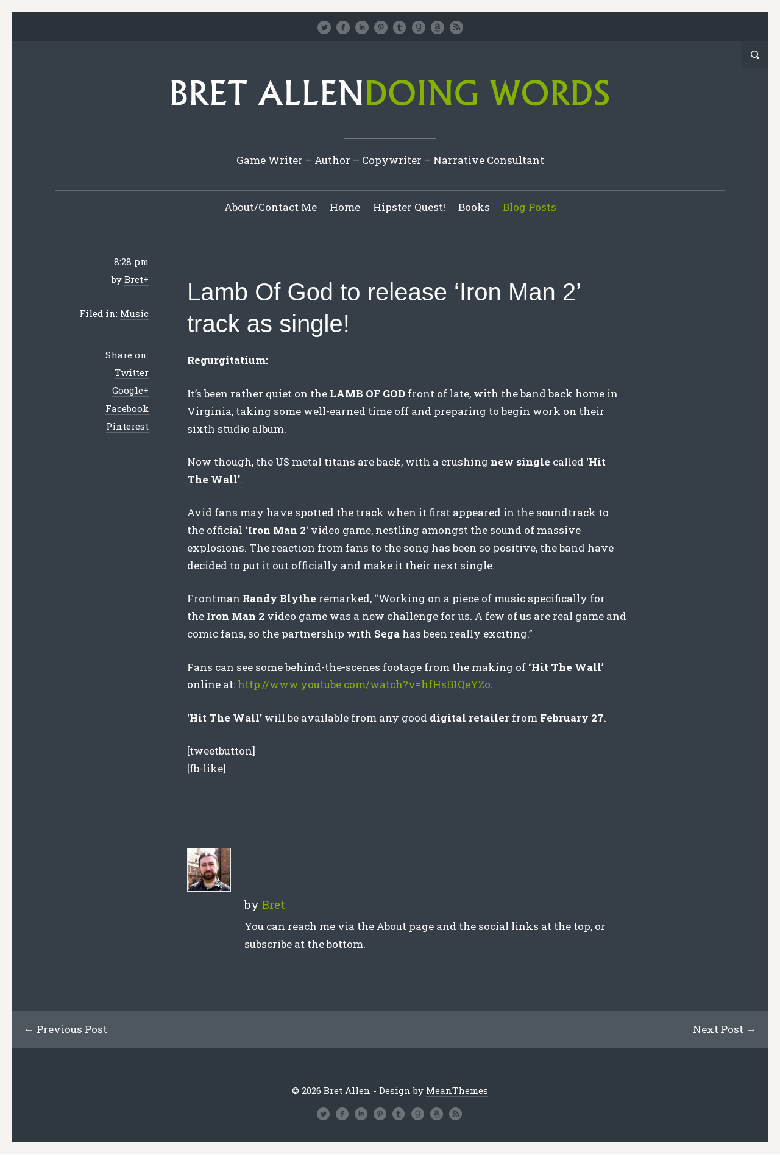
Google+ (130, 391)
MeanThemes (457, 1091)
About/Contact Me (270, 208)
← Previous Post (66, 1030)
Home (345, 208)
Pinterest (127, 427)
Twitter (132, 373)
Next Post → (724, 1030)
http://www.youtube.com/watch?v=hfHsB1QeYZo (364, 685)
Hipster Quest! (409, 208)
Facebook (127, 409)
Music (134, 314)
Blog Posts (529, 208)
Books (474, 208)
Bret (133, 280)
